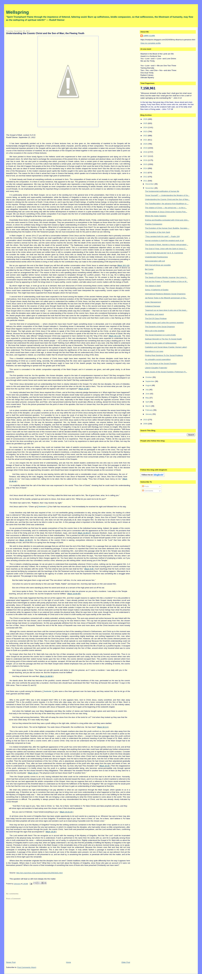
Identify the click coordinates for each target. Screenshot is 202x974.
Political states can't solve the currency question (164, 322)
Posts (145, 486)
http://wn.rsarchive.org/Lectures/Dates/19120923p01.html (39, 873)
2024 (145, 127)
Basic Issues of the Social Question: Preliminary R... (166, 372)
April (147, 402)
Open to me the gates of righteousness (160, 343)
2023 (145, 131)
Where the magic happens (155, 216)
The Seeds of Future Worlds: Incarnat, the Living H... (166, 277)
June (147, 394)
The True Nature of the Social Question (161, 363)
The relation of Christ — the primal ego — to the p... (166, 208)
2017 (145, 156)
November (149, 188)
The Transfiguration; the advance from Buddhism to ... (167, 204)
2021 (145, 140)
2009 (145, 424)
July (147, 390)
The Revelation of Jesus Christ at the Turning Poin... (166, 212)
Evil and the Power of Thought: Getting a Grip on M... (166, 281)
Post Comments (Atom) (26, 967)
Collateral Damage (152, 306)
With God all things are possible (158, 265)
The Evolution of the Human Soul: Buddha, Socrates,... (167, 228)
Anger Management (153, 302)
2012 (145, 177)
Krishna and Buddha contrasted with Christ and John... (167, 220)
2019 (145, 148)
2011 (145, 181)
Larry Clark (149, 35)
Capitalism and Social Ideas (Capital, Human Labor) (166, 347)
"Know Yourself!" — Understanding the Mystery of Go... (167, 195)
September (150, 381)
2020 (145, 144)
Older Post (125, 962)
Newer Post (11, 962)
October (148, 377)
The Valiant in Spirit (153, 286)
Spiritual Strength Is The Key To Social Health (163, 339)
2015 (145, 164)
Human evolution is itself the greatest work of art (164, 240)
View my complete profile (150, 43)
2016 (145, 160)
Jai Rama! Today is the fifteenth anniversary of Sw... (166, 298)
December (149, 184)
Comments (147, 491)
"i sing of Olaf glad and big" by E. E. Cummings (164, 253)
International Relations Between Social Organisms (165, 294)
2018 (145, 152)
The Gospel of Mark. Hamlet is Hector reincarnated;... (166, 245)
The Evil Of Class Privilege (156, 318)
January (148, 414)
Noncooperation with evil (155, 261)
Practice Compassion (153, 224)
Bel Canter (149, 269)
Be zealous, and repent (154, 314)
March (148, 406)
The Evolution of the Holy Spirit (157, 232)
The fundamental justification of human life (162, 191)
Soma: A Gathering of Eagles (156, 290)
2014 (145, 168)
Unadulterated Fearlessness (156, 257)
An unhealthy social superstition (158, 359)
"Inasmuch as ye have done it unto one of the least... (166, 310)
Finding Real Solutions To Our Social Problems (164, 355)
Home (68, 962)
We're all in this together (155, 331)
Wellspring (17, 12)
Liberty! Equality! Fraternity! (156, 368)
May (147, 398)
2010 (145, 420)
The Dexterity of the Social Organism (160, 327)
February (149, 410)
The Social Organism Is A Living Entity (160, 335)
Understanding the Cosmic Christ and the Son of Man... (167, 199)
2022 (145, 136)
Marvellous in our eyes (154, 351)
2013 (145, 173)
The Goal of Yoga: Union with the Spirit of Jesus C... (166, 249)
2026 (145, 119)
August (148, 385)
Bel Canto (149, 273)
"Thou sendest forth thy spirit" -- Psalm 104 (162, 236)
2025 (145, 123)
